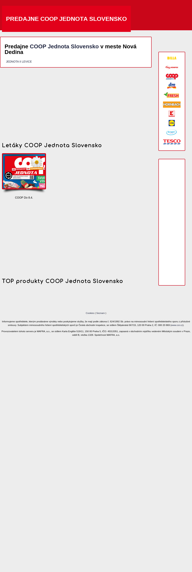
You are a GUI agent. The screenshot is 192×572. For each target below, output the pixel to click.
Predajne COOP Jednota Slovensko (66, 18)
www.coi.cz (177, 325)
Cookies (90, 313)
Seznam (100, 313)
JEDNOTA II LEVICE (19, 61)
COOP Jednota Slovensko (64, 46)
